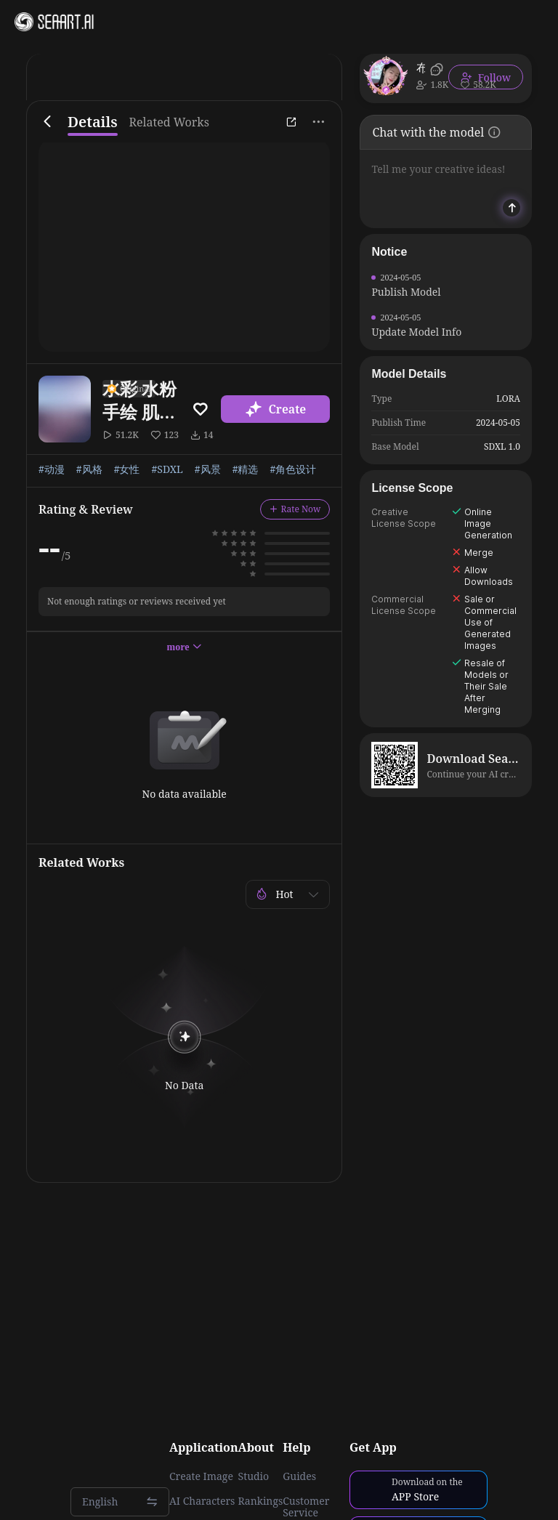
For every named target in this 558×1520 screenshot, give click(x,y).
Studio (254, 1476)
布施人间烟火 (420, 67)
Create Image (201, 1476)
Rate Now (295, 509)
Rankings (260, 1501)
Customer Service (306, 1507)
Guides (299, 1476)
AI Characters (202, 1501)
